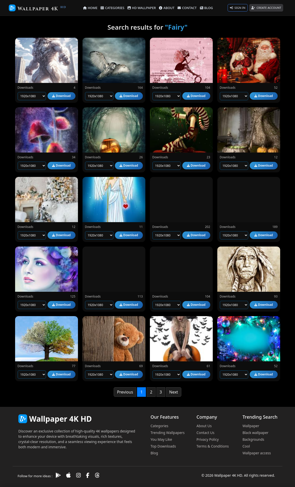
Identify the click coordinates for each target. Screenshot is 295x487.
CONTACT (186, 8)
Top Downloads (163, 446)
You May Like (161, 439)
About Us (204, 425)
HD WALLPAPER (142, 8)
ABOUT (166, 8)
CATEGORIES (114, 8)
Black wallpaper (255, 432)
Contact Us (205, 432)
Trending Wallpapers (168, 432)
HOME (93, 8)
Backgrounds (253, 439)
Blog (154, 453)
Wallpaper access (256, 453)
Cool (246, 446)
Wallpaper (250, 425)
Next (173, 392)
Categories (159, 425)
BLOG (204, 8)
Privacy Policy (207, 439)
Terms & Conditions (212, 446)
